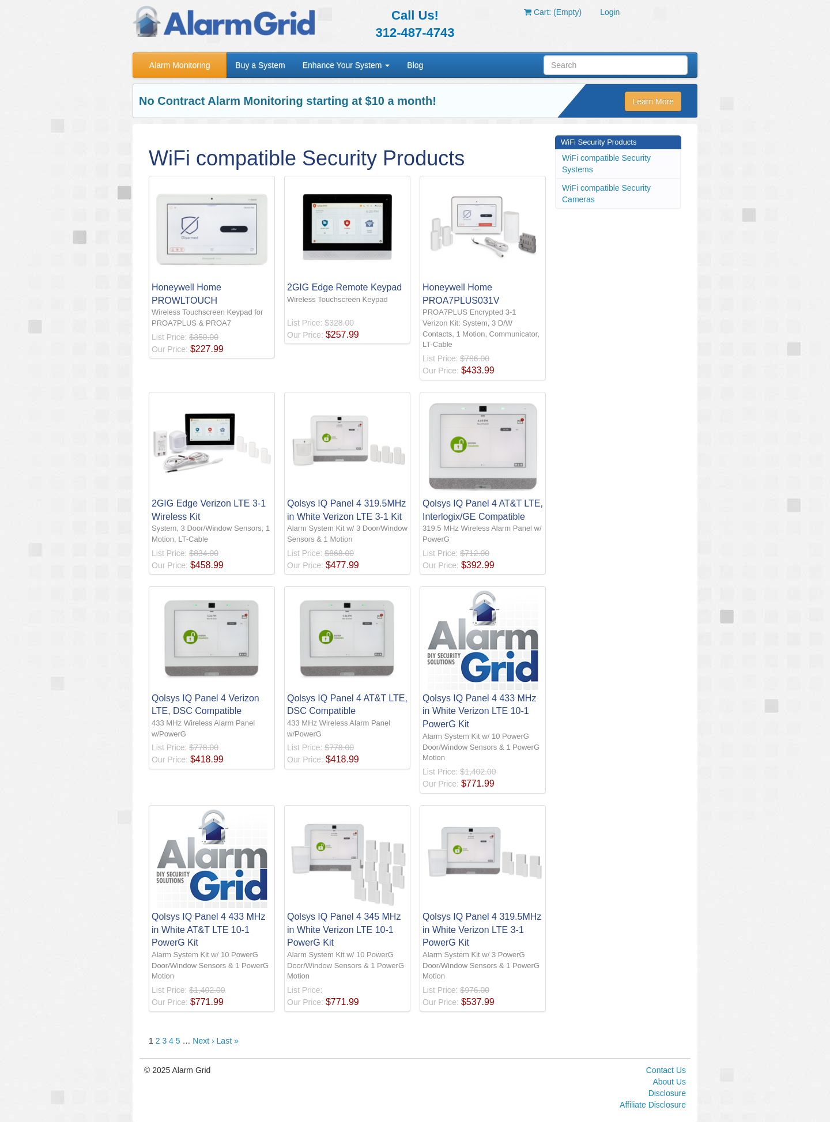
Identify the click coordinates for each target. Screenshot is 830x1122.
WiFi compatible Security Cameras (606, 193)
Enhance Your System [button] (346, 65)
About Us (669, 1081)
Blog (415, 65)
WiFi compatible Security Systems (606, 163)
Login (610, 12)
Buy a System (260, 65)
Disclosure (667, 1093)
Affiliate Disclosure (653, 1104)
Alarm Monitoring (179, 65)
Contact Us (666, 1070)
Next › (203, 1040)
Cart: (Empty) (553, 12)
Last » (228, 1040)
